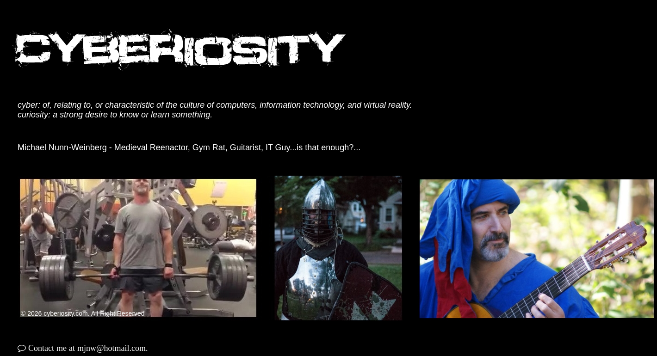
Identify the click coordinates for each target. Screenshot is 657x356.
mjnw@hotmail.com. (112, 348)
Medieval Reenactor (151, 147)
